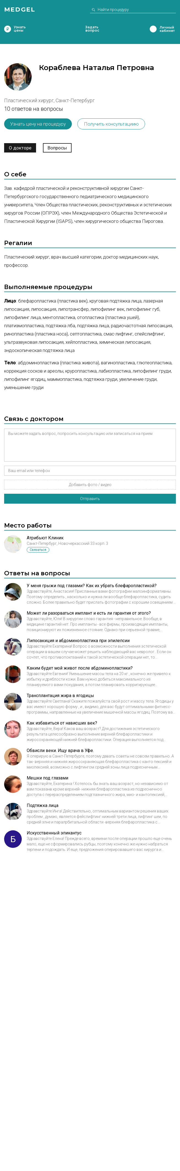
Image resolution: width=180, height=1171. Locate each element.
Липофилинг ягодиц (24, 379)
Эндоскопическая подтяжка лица (39, 350)
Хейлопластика (81, 342)
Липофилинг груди (152, 371)
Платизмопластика (24, 325)
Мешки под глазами (47, 778)
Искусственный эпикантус (54, 833)
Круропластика (81, 371)
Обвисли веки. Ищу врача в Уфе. (60, 750)
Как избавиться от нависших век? (62, 723)
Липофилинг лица (22, 317)
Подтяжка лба (60, 325)
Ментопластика (59, 317)
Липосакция (43, 309)
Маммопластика (64, 379)
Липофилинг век (107, 309)
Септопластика (86, 334)
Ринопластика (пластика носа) (36, 334)
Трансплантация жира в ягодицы (60, 695)
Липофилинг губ (142, 309)
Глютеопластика (154, 362)
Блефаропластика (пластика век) (53, 301)
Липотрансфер (73, 309)
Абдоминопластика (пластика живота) (58, 362)
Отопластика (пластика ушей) (108, 317)
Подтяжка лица (93, 325)
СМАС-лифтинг (118, 334)
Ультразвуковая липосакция (34, 342)
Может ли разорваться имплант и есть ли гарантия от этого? (89, 613)
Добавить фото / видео (90, 484)
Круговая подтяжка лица (115, 301)
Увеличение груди (138, 379)
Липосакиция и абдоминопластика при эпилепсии (78, 640)
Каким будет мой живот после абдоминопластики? (80, 668)
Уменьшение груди (23, 387)
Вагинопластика (118, 362)
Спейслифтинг (149, 334)
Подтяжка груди (100, 379)
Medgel (19, 9)
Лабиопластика (115, 371)
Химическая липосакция (124, 342)
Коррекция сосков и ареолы (33, 371)
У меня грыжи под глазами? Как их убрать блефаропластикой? (92, 585)
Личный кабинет (153, 29)
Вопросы (57, 148)
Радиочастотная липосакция (141, 325)
